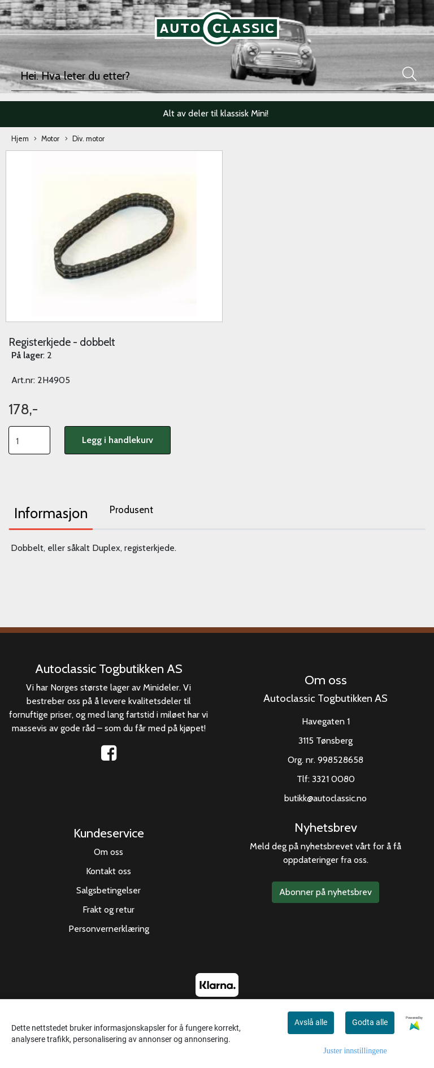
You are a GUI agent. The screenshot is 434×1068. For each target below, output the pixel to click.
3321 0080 (333, 779)
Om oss (108, 851)
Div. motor (85, 139)
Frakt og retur (108, 909)
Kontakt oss (108, 871)
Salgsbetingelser (108, 890)
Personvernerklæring (108, 928)
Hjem (20, 138)
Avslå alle (310, 1022)
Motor (46, 139)
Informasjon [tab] (51, 513)
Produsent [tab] (131, 509)
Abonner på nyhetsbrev (325, 892)
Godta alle (370, 1022)
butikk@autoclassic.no (325, 798)
